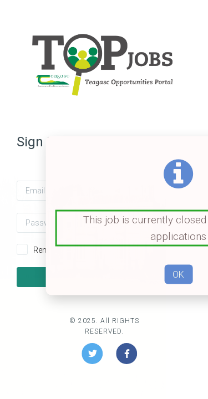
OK (178, 274)
